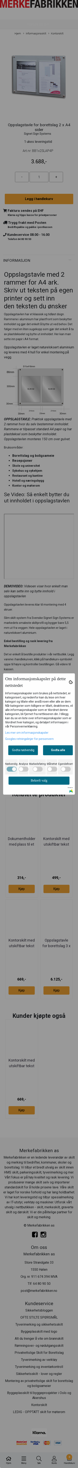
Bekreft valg (39, 780)
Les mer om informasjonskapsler (26, 732)
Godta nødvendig (23, 750)
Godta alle (58, 750)
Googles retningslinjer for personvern (29, 739)
